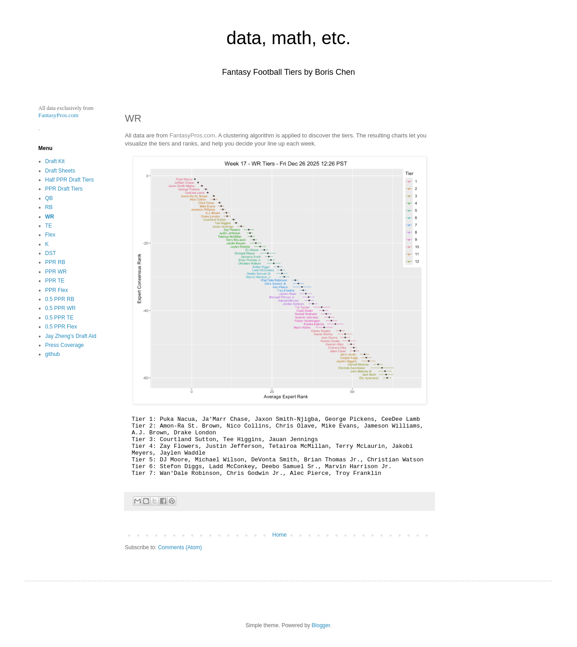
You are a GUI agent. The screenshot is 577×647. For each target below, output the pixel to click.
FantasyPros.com (192, 135)
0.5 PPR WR (60, 308)
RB (49, 207)
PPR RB (55, 262)
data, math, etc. (288, 38)
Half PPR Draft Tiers (69, 180)
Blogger (320, 625)
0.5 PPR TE (59, 317)
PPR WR (56, 272)
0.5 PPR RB (59, 299)
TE (48, 226)
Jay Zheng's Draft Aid (70, 336)
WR (49, 217)
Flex (50, 235)
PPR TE (54, 281)
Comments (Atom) (179, 547)
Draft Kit (54, 161)
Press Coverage (64, 345)
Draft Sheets (60, 171)
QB (49, 198)
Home (279, 535)
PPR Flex (56, 290)
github (52, 354)
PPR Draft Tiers (63, 189)
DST (50, 253)
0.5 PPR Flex (61, 327)
